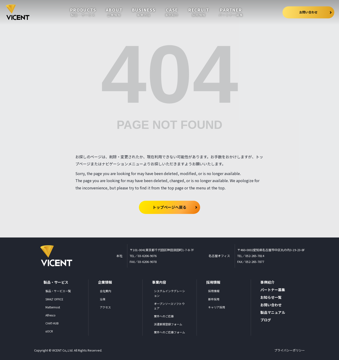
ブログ (265, 319)
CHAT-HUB (52, 323)
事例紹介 (267, 282)
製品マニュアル (272, 312)
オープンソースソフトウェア (169, 306)
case (172, 12)
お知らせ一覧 (271, 297)
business (144, 12)
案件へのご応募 (164, 316)
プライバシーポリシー (289, 350)
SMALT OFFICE (54, 299)
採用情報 (213, 291)
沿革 (102, 299)
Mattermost (52, 307)
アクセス (105, 307)
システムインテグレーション (169, 293)
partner (231, 12)
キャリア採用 (216, 307)
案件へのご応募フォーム (169, 332)
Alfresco (50, 315)
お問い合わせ (315, 12)
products (83, 12)
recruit (198, 12)
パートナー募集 (272, 289)
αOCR (49, 331)
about (114, 12)
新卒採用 (213, 299)
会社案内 (105, 291)
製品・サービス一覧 (58, 291)
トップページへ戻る (169, 207)
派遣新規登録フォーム (168, 324)
